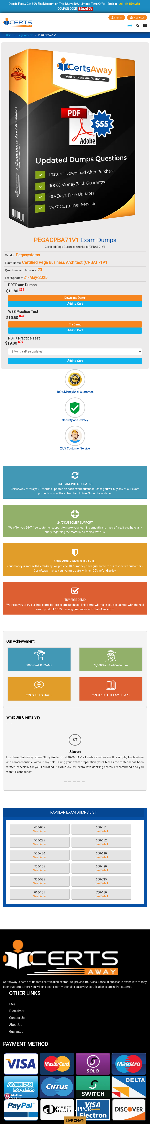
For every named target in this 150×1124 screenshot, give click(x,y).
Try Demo (75, 324)
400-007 (29, 829)
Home (9, 35)
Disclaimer (16, 985)
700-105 (29, 856)
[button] (65, 781)
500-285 (112, 829)
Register (136, 17)
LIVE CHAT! (75, 1094)
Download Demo (75, 297)
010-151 (70, 869)
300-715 (29, 869)
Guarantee (16, 1005)
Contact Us (17, 991)
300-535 (112, 856)
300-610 (112, 843)
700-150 (112, 869)
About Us (15, 998)
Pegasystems (25, 35)
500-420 (70, 856)
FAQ (12, 978)
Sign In (115, 17)
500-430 (70, 843)
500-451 (70, 829)
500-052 (29, 843)
